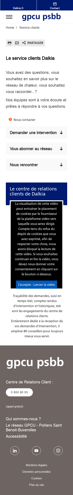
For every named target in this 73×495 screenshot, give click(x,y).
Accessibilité (16, 436)
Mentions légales (36, 465)
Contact (55, 8)
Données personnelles (36, 471)
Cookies (36, 478)
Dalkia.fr (18, 8)
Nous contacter (24, 120)
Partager (35, 43)
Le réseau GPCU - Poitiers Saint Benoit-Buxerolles (34, 427)
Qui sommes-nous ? (23, 419)
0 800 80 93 (19, 392)
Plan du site (36, 484)
